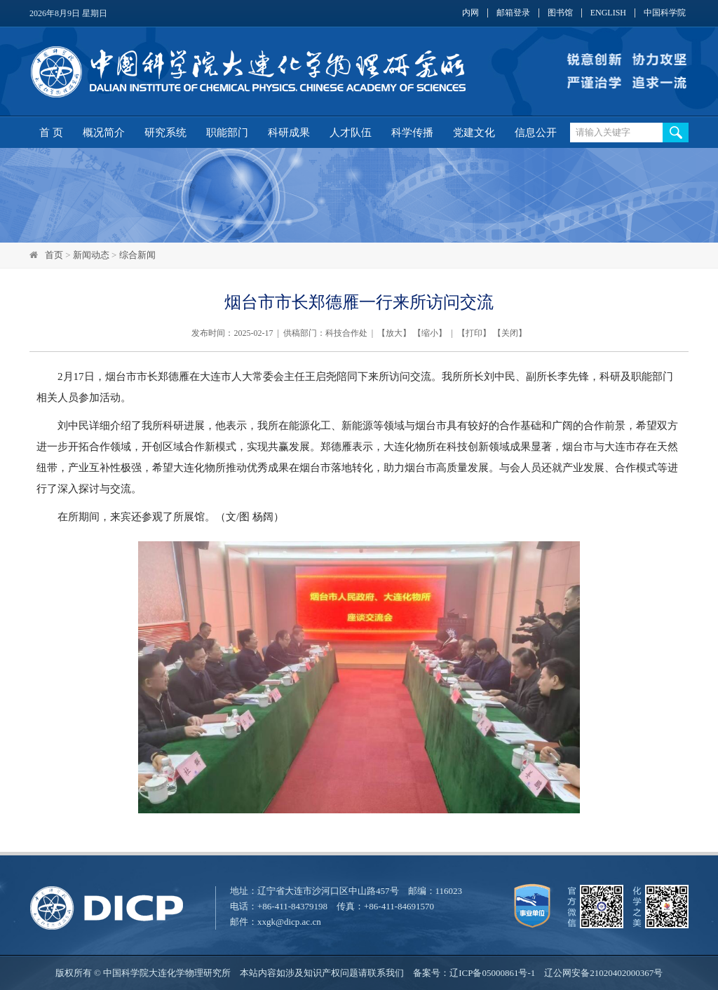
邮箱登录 (513, 13)
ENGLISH (608, 13)
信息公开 (536, 132)
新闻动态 (91, 255)
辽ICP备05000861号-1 (492, 973)
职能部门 (227, 132)
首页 (54, 255)
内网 (470, 13)
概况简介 (104, 132)
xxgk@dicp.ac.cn (289, 921)
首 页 (51, 132)
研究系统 (165, 132)
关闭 (509, 333)
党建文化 (474, 132)
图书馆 (560, 13)
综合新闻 (137, 255)
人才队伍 (351, 132)
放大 (394, 333)
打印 (474, 333)
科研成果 (289, 132)
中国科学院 (665, 13)
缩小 (429, 333)
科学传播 (412, 132)
